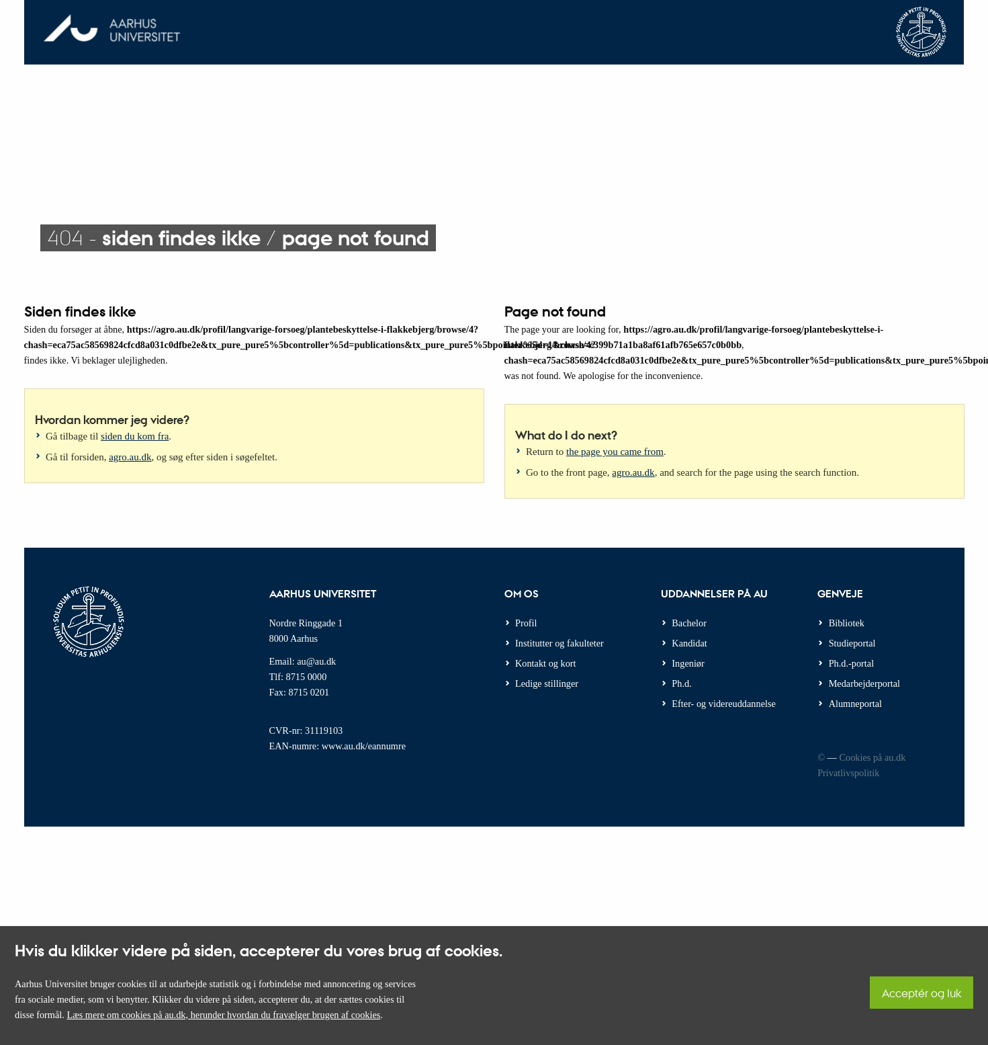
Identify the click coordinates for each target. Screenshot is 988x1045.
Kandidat (689, 643)
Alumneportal (855, 703)
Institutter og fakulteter (559, 643)
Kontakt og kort (545, 663)
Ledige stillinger (546, 683)
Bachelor (689, 623)
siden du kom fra (135, 436)
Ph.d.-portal (851, 663)
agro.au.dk (130, 457)
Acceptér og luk (921, 993)
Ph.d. (681, 683)
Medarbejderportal (864, 683)
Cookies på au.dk (872, 757)
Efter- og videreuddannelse (724, 703)
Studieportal (852, 643)
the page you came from (615, 451)
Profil (526, 623)
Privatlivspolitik (848, 772)
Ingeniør (688, 663)
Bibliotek (846, 623)
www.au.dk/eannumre (364, 746)
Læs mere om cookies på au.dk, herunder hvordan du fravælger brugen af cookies (223, 1014)
